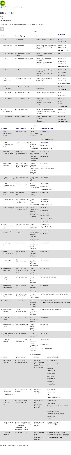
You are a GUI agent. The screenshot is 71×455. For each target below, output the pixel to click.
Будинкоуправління (5, 20)
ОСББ (1, 18)
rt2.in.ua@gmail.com (46, 218)
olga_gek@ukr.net (63, 50)
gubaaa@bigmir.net (63, 66)
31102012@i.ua (44, 154)
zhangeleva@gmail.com (46, 221)
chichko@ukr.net (62, 106)
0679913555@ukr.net (64, 83)
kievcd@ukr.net (62, 89)
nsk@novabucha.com (56, 437)
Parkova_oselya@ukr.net (54, 397)
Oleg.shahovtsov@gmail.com (48, 227)
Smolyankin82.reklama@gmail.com (58, 294)
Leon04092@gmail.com (55, 309)
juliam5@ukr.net (62, 75)
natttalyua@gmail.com (46, 204)
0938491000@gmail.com (55, 424)
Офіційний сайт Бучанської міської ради (11, 7)
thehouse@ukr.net (52, 384)
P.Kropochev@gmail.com (47, 189)
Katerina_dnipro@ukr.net (48, 302)
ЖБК (1, 16)
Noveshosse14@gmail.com (62, 302)
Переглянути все (5, 22)
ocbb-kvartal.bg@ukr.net (47, 168)
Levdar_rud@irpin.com (46, 139)
